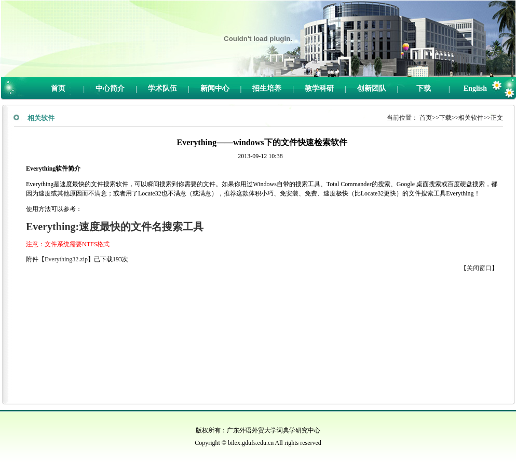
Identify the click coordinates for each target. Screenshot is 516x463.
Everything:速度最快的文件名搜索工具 (114, 226)
